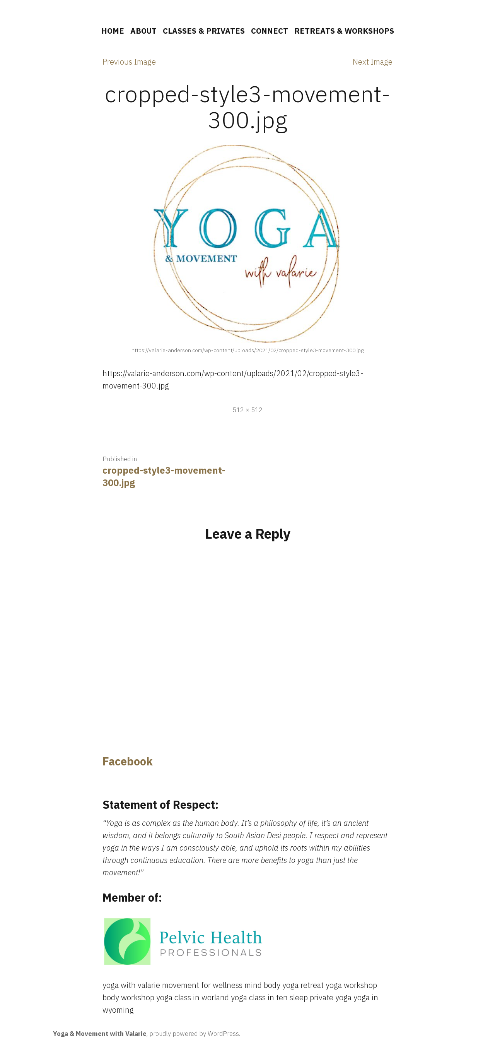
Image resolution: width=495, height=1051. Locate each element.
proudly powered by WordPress (194, 1033)
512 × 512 (247, 410)
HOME (112, 31)
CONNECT (269, 31)
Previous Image (129, 61)
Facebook (127, 761)
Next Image (373, 61)
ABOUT (143, 31)
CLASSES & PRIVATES (204, 31)
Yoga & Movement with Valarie (100, 1033)
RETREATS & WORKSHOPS (344, 31)
